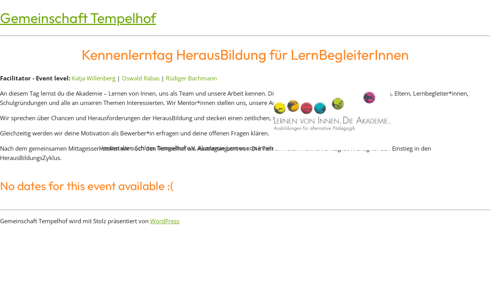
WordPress (164, 221)
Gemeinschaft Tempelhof (78, 18)
